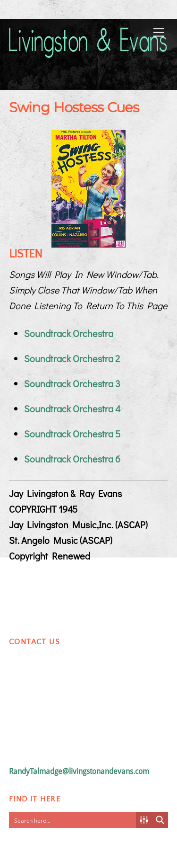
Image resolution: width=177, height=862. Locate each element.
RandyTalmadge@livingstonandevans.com (79, 771)
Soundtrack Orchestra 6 (72, 459)
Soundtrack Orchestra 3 (72, 383)
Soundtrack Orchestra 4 (72, 408)
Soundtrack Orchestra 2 (72, 358)
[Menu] (158, 31)
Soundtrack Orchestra (68, 333)
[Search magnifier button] (160, 820)
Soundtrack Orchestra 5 (72, 433)
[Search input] (73, 819)
